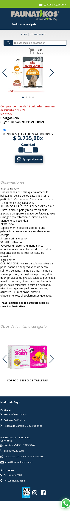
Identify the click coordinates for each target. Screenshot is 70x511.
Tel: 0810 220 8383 (12, 450)
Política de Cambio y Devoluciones (21, 425)
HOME (24, 34)
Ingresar (46, 4)
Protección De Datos (13, 414)
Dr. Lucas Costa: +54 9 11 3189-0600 (22, 456)
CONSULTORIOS (38, 34)
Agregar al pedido (29, 159)
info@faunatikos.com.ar (16, 462)
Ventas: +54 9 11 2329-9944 (17, 445)
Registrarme (60, 4)
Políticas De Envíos (12, 420)
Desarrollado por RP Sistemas (15, 437)
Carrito (40, 51)
